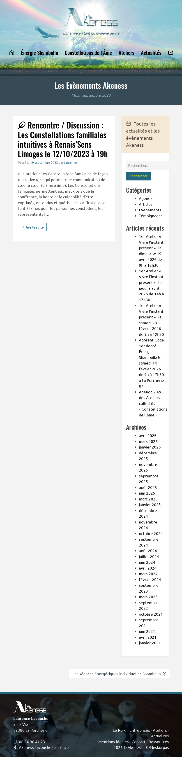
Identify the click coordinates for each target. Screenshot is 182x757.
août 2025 (148, 487)
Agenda (145, 198)
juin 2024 (147, 562)
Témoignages (151, 215)
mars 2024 (148, 573)
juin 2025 (147, 493)
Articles (145, 204)
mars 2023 (148, 596)
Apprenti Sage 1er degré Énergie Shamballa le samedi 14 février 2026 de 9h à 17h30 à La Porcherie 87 (151, 362)
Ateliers (126, 52)
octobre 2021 (151, 614)
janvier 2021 (150, 642)
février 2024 (150, 579)
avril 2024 (148, 567)
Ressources (159, 741)
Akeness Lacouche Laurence (41, 747)
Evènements (150, 209)
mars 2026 (148, 441)
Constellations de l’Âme (88, 52)
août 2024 (148, 550)
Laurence (70, 162)
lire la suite (32, 227)
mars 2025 (148, 498)
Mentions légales (113, 741)
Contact (139, 741)
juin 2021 (147, 631)
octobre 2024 (151, 533)
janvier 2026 (150, 446)
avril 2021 (148, 637)
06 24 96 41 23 (29, 741)
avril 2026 (148, 435)
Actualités (151, 52)
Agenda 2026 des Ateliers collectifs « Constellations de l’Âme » (153, 403)
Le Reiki (120, 730)
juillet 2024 (149, 556)
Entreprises (139, 730)
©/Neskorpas (157, 747)
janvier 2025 (150, 504)
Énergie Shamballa (39, 52)
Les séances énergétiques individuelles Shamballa (119, 673)
